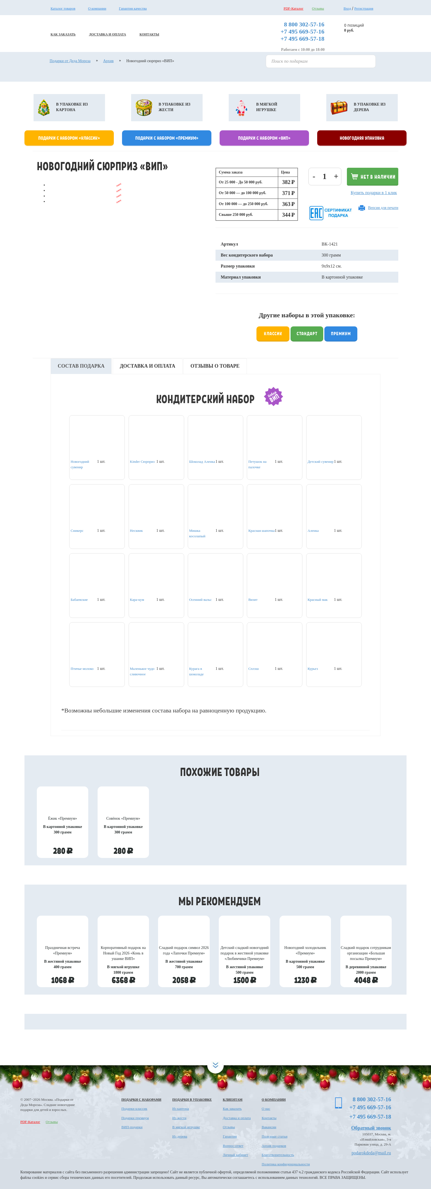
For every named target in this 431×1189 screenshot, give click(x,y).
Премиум (341, 333)
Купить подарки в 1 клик (374, 192)
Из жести (179, 1118)
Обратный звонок (371, 1128)
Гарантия (230, 1136)
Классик (273, 333)
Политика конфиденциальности (286, 1164)
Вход (347, 8)
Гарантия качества (133, 8)
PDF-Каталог (293, 8)
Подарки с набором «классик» (69, 138)
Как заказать (232, 1109)
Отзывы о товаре (215, 366)
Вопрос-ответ (233, 1146)
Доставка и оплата (147, 366)
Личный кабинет (235, 1155)
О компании (97, 8)
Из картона (180, 1109)
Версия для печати (383, 208)
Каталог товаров (63, 8)
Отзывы (318, 8)
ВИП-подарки (132, 1127)
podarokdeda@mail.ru (371, 1153)
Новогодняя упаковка (362, 138)
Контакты (269, 1118)
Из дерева (179, 1136)
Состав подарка (81, 366)
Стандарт (307, 333)
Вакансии (269, 1127)
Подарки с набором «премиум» (166, 138)
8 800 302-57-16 (304, 24)
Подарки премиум (135, 1118)
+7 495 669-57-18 (302, 38)
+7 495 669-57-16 (302, 31)
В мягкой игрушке (186, 1127)
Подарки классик (134, 1109)
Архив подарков (274, 1146)
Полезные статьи (275, 1136)
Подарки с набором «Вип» (264, 138)
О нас (266, 1109)
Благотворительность (278, 1155)
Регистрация (363, 8)
